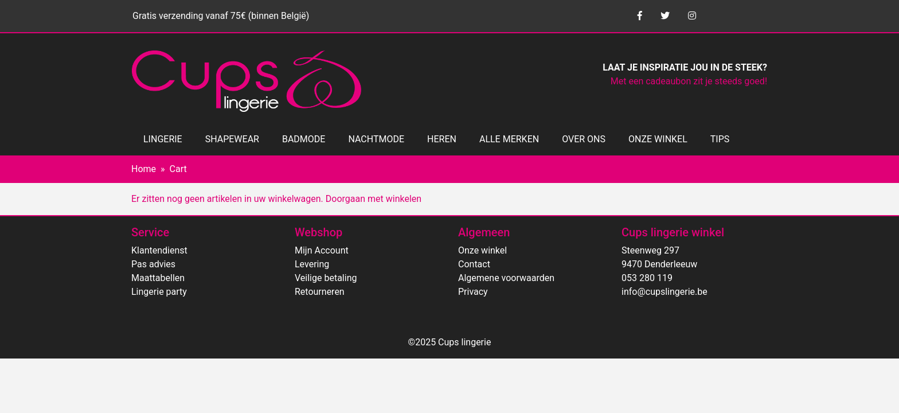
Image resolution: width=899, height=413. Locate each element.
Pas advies (153, 264)
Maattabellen (158, 277)
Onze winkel (482, 250)
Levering (312, 264)
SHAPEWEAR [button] (232, 139)
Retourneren (320, 291)
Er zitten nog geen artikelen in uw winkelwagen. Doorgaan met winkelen (276, 198)
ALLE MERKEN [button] (509, 139)
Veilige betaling (326, 277)
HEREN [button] (441, 139)
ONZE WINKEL (657, 139)
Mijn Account (322, 250)
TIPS (720, 139)
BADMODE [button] (303, 139)
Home (143, 168)
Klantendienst (159, 250)
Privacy (473, 291)
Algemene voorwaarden (506, 277)
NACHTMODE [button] (376, 139)
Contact (474, 264)
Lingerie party (159, 291)
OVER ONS (583, 139)
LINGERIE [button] (162, 139)
